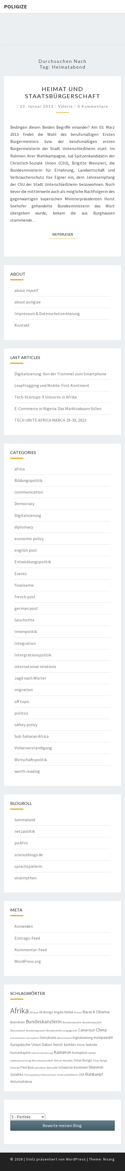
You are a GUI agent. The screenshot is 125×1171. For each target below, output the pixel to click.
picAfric (21, 842)
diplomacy (23, 527)
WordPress (76, 1159)
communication (28, 492)
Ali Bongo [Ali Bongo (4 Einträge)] (46, 1012)
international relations (35, 666)
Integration (25, 643)
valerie (65, 106)
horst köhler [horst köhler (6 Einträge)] (64, 1044)
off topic (21, 701)
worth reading (27, 771)
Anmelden (23, 926)
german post (26, 608)
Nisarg (109, 1159)
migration (23, 689)
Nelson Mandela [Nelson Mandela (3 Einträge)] (63, 1060)
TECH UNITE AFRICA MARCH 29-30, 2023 (50, 420)
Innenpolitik (25, 631)
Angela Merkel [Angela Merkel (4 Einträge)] (63, 1012)
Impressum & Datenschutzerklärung (47, 313)
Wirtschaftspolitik (30, 759)
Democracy (24, 503)
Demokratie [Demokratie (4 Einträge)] (48, 1037)
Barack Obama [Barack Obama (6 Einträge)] (96, 1012)
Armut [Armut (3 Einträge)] (78, 1012)
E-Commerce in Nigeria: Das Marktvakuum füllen (57, 408)
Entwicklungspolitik (32, 561)
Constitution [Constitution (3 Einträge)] (17, 1038)
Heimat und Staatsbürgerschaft (62, 92)
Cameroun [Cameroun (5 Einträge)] (86, 1030)
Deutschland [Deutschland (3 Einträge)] (64, 1038)
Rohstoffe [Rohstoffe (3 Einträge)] (52, 1067)
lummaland (24, 819)
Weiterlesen (64, 234)
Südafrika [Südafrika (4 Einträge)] (16, 1074)
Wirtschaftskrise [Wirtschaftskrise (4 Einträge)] (21, 1081)
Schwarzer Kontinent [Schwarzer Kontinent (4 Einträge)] (73, 1067)
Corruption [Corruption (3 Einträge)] (32, 1038)
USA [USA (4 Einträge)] (81, 1074)
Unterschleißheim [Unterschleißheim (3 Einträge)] (67, 1075)
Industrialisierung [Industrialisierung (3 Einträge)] (42, 1053)
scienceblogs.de (28, 854)
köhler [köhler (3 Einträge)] (92, 1053)
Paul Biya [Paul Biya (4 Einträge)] (27, 1067)
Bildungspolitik (28, 480)
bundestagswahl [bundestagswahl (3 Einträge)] (35, 1030)
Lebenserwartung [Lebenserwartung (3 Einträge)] (20, 1060)
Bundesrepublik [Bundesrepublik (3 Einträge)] (72, 1022)
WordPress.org (27, 961)
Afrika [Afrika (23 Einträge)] (19, 1010)
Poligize (15, 6)
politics (21, 713)
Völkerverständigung (33, 747)
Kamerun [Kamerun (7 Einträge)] (62, 1052)
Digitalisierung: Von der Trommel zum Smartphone (60, 373)
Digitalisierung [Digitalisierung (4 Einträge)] (82, 1037)
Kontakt (22, 325)
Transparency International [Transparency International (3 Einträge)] (40, 1075)
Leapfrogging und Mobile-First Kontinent (51, 385)
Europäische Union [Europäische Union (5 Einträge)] (25, 1044)
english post (25, 550)
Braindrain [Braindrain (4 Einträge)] (17, 1022)
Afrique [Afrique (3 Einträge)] (34, 1012)
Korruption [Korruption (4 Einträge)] (79, 1052)
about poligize (27, 302)
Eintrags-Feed (27, 938)
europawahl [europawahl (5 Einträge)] (103, 1037)
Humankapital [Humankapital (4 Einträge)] (20, 1052)
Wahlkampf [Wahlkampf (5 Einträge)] (94, 1074)
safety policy (25, 724)
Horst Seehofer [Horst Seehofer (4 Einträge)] (87, 1045)
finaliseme (24, 585)
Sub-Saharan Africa (31, 736)
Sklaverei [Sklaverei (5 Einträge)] (95, 1067)
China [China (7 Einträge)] (101, 1030)
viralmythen (25, 877)
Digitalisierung (27, 515)
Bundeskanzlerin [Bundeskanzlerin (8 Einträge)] (44, 1021)
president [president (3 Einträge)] (40, 1067)
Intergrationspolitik (32, 654)
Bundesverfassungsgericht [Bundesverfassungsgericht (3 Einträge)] (61, 1030)
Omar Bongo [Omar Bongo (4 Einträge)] (83, 1060)
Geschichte (24, 619)
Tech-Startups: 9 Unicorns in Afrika (45, 397)
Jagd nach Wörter (30, 678)
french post (24, 596)
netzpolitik (24, 831)
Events (20, 573)
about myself (26, 290)
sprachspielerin (28, 866)
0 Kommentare (92, 106)
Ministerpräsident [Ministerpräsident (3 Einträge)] (42, 1060)
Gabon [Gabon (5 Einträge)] (47, 1044)
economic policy (29, 538)
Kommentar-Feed (30, 949)
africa (19, 468)
